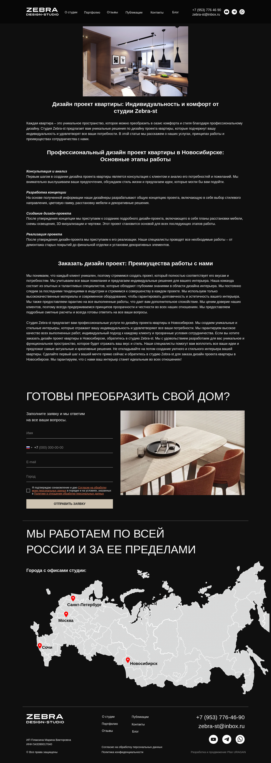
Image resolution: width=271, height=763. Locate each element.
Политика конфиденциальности (122, 752)
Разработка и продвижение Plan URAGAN (218, 752)
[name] (69, 433)
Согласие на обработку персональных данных (132, 747)
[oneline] (69, 477)
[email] (69, 462)
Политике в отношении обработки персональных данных (69, 493)
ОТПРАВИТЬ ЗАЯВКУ (69, 503)
